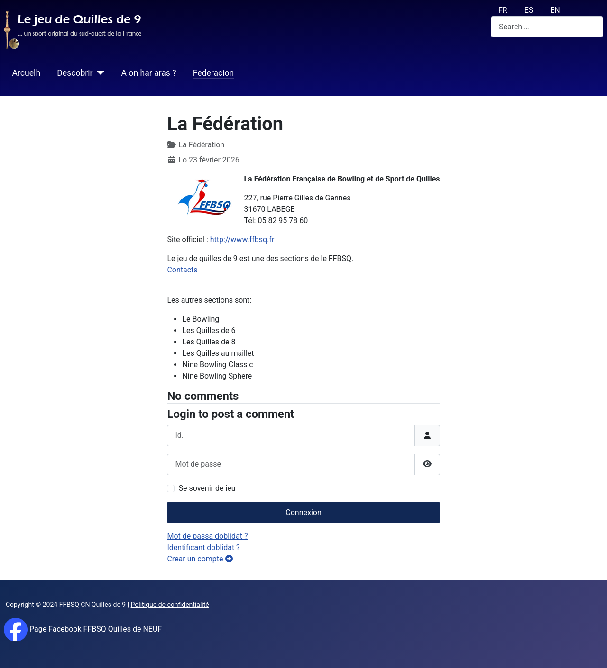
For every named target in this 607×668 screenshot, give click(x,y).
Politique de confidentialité (170, 604)
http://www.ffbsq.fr (242, 239)
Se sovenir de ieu (206, 488)
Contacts (182, 269)
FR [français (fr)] (502, 10)
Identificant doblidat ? (203, 547)
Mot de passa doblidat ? (207, 536)
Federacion (213, 73)
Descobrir (74, 73)
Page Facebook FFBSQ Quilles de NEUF (95, 628)
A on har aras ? (148, 73)
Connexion (303, 512)
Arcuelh (26, 73)
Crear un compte (199, 558)
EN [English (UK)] (555, 10)
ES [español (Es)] (528, 10)
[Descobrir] (99, 73)
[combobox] (547, 26)
